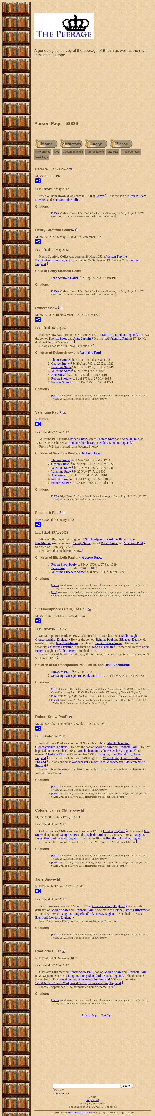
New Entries (42, 151)
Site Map (112, 151)
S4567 (55, 793)
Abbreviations (95, 151)
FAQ (56, 151)
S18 (54, 592)
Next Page (41, 157)
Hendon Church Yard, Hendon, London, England (99, 442)
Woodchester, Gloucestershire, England (84, 979)
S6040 (55, 213)
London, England (114, 831)
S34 (54, 696)
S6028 (55, 395)
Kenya (100, 196)
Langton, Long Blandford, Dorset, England (87, 913)
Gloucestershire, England (108, 906)
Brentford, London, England (124, 838)
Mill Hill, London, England (119, 334)
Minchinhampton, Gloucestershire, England (105, 750)
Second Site (86, 1113)
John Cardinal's (74, 1113)
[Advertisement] (92, 90)
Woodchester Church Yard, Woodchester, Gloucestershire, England (78, 983)
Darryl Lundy (93, 1100)
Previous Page (131, 151)
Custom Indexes (73, 151)
